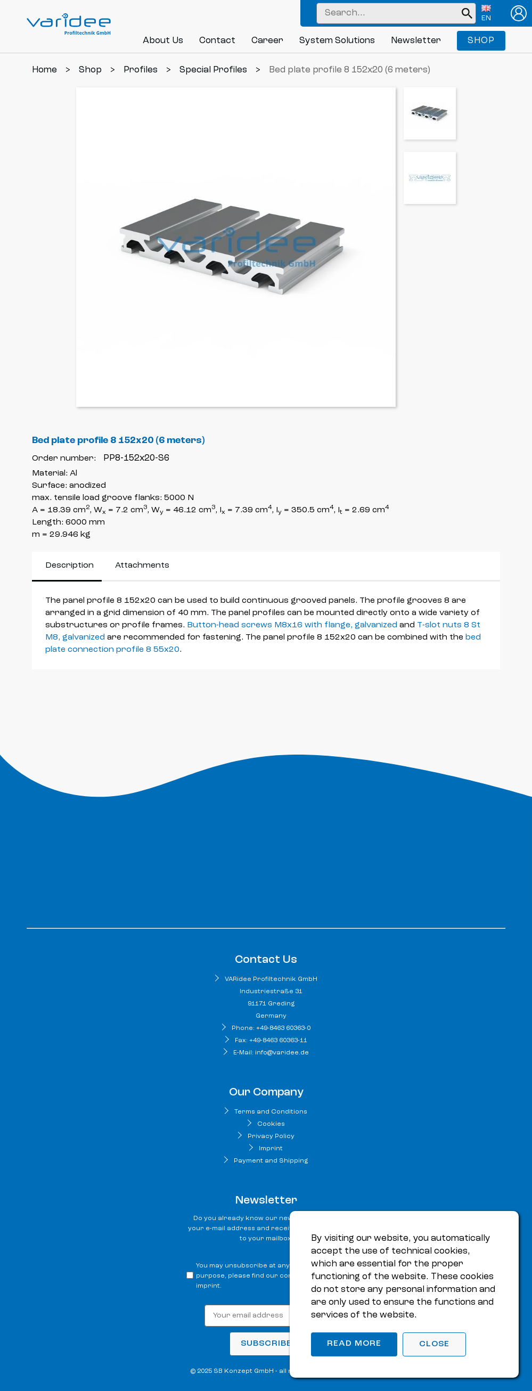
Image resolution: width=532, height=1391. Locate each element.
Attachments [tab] (142, 565)
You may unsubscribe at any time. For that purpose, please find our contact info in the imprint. (268, 1276)
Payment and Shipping (271, 1161)
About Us (163, 40)
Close (434, 1344)
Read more (354, 1343)
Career (267, 40)
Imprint (271, 1148)
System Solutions (337, 40)
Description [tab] (69, 565)
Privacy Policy (271, 1136)
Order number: (64, 458)
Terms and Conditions (270, 1112)
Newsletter (416, 40)
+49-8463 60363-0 (283, 1028)
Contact (217, 40)
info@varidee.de (282, 1053)
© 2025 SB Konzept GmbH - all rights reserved (266, 1371)
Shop (481, 40)
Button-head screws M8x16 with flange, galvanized (292, 625)
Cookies (271, 1124)
